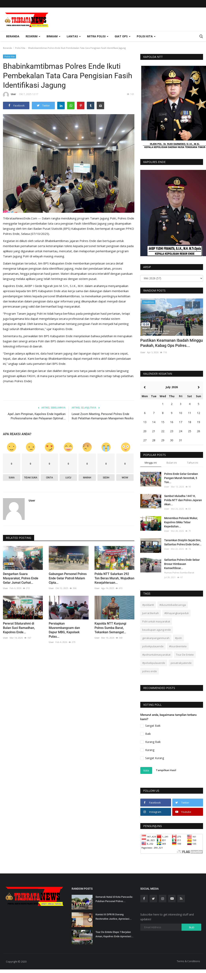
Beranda (12, 36)
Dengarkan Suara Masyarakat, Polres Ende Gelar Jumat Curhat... (20, 578)
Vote (146, 770)
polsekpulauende (153, 646)
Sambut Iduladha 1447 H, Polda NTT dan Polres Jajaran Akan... (183, 500)
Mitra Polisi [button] (97, 36)
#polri (178, 638)
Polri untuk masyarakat (156, 621)
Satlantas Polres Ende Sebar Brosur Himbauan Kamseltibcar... (182, 564)
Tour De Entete (185, 654)
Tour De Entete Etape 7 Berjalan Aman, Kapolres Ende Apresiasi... (114, 934)
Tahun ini (192, 462)
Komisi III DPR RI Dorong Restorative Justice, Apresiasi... (114, 916)
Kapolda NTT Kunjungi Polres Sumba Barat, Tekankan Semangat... (110, 628)
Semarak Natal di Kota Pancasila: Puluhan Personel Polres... (114, 899)
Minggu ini (151, 462)
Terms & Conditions (188, 961)
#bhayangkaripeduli (176, 613)
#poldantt (148, 605)
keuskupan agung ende (156, 629)
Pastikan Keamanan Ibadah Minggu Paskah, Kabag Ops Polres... (171, 343)
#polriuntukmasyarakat (156, 654)
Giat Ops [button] (122, 36)
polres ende (149, 671)
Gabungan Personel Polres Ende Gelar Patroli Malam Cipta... (68, 578)
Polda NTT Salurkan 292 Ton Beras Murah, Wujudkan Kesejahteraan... (114, 578)
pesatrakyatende (181, 663)
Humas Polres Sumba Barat (179, 572)
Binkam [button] (53, 36)
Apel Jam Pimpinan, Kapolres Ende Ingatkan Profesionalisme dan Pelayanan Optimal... (37, 416)
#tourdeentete (178, 646)
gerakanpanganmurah (155, 638)
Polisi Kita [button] (146, 36)
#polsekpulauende (153, 663)
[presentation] (188, 305)
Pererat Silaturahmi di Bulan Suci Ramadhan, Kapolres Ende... (19, 628)
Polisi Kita (20, 47)
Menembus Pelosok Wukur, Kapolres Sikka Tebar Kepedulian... (181, 522)
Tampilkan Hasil (166, 770)
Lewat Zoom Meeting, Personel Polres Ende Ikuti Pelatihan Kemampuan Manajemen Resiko (103, 416)
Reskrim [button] (33, 36)
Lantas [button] (74, 36)
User (9, 95)
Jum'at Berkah (150, 613)
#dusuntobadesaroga (172, 605)
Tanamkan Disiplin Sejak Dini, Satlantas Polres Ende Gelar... (182, 542)
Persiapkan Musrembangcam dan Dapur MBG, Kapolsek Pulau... (64, 630)
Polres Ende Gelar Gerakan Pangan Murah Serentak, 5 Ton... (181, 478)
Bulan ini (172, 462)
